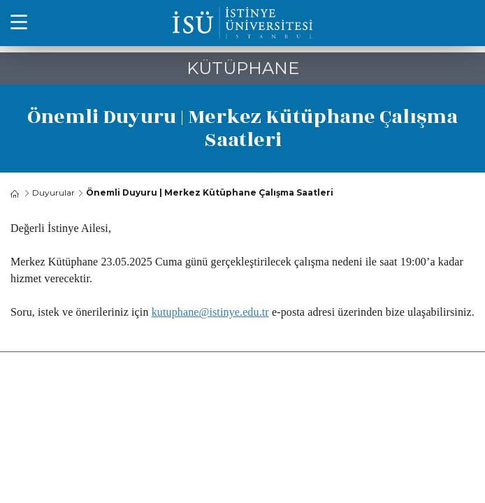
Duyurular (53, 192)
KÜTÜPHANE (243, 68)
